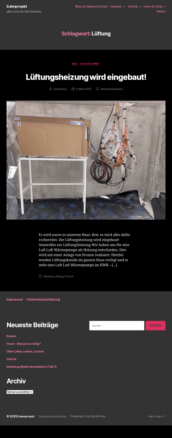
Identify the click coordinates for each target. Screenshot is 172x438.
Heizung (48, 289)
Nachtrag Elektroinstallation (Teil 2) (32, 379)
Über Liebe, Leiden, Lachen (25, 364)
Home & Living (152, 6)
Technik (132, 6)
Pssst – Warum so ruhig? (24, 356)
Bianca (62, 101)
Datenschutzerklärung (46, 312)
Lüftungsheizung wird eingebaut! (86, 83)
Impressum (15, 312)
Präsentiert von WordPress (90, 429)
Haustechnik (90, 64)
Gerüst (11, 371)
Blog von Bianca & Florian (91, 6)
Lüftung (59, 289)
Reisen (161, 11)
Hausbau (116, 6)
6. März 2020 (83, 101)
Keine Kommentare (112, 101)
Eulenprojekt (18, 6)
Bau (75, 64)
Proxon (69, 289)
